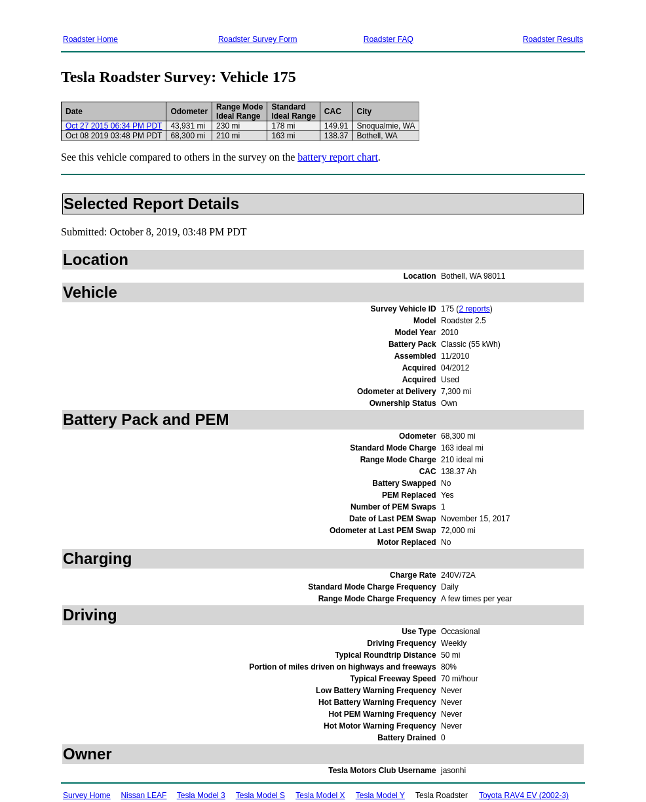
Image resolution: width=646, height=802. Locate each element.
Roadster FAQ (388, 39)
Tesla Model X (320, 795)
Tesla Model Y (380, 795)
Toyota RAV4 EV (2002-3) (524, 795)
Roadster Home (90, 39)
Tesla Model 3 (201, 795)
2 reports (474, 308)
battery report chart (337, 157)
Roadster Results (553, 39)
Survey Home (87, 795)
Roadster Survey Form (257, 39)
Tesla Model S (260, 795)
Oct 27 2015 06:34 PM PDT (114, 125)
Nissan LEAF (143, 795)
